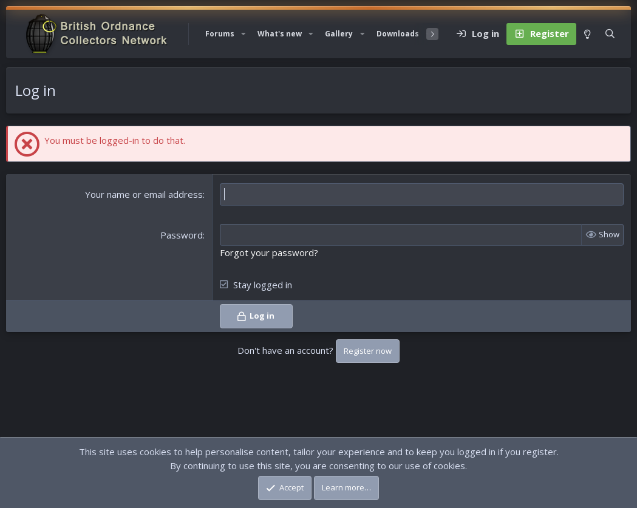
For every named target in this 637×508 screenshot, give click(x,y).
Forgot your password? (269, 252)
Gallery (339, 34)
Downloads (397, 34)
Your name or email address (144, 194)
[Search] (610, 34)
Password (181, 235)
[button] (243, 34)
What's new (279, 34)
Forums (219, 34)
